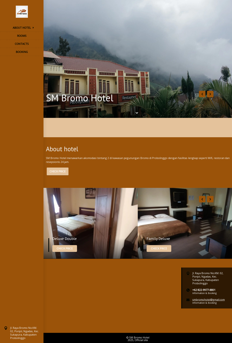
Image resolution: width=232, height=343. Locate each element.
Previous (202, 94)
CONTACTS (22, 44)
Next (210, 94)
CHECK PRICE (58, 171)
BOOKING (22, 52)
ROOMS (21, 36)
